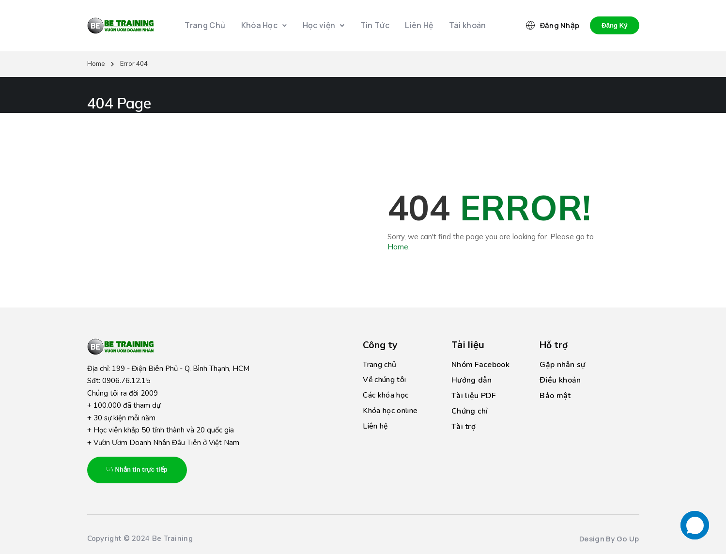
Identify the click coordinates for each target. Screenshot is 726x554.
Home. (398, 246)
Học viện (324, 25)
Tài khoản (465, 25)
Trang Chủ (207, 25)
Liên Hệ (417, 25)
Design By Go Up (609, 539)
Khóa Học (265, 25)
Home (96, 63)
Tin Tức (374, 25)
